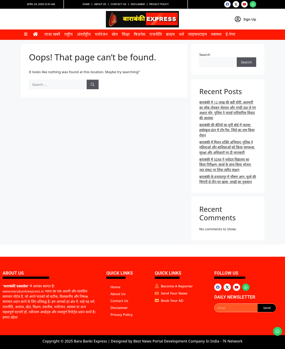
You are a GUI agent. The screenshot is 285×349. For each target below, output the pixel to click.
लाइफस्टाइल (197, 35)
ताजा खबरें (52, 35)
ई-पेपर (230, 35)
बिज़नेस (139, 35)
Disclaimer (138, 4)
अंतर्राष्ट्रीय (84, 35)
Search (204, 54)
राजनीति (155, 35)
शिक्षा (126, 35)
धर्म (181, 35)
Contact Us (118, 4)
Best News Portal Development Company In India (176, 341)
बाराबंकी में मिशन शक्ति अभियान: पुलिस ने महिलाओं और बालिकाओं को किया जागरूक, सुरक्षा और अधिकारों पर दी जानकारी (227, 147)
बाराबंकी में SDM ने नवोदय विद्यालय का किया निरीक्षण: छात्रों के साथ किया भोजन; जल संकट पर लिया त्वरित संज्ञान (225, 164)
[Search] (93, 84)
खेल (115, 35)
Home (86, 4)
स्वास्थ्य (216, 35)
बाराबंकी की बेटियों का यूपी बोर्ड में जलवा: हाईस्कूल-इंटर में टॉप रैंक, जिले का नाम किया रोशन (227, 130)
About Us (100, 4)
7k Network (232, 341)
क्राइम (170, 35)
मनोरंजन (101, 35)
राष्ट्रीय (68, 35)
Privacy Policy (159, 4)
